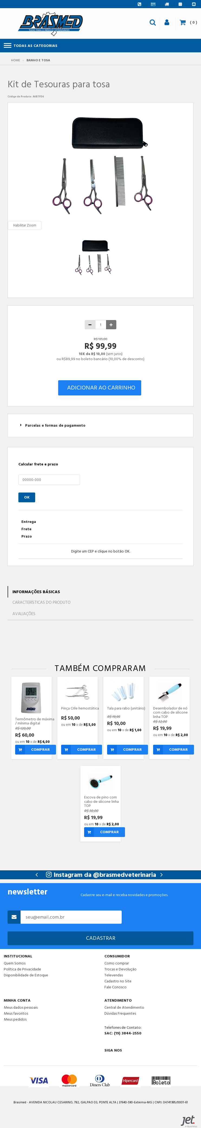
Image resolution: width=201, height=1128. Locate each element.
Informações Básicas (36, 592)
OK (26, 497)
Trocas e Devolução (120, 969)
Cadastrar (100, 938)
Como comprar (116, 963)
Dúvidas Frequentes (120, 1013)
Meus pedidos (15, 1019)
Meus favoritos (16, 1013)
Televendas (113, 975)
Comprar (32, 750)
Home (15, 60)
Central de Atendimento (124, 1007)
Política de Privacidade (22, 969)
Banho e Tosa (38, 60)
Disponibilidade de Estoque (26, 975)
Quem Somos (14, 963)
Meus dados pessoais (21, 1007)
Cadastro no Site (117, 981)
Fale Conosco (115, 987)
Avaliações (23, 614)
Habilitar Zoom (24, 225)
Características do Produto (41, 602)
